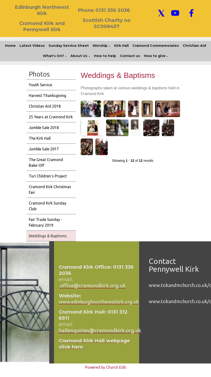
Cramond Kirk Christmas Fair (50, 190)
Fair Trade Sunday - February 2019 (45, 222)
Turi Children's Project (48, 176)
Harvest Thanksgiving (47, 95)
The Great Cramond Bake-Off (46, 162)
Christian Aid (194, 45)
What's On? (53, 56)
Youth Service (40, 85)
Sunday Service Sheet (69, 45)
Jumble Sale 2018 (44, 127)
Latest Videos (32, 45)
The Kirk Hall (40, 138)
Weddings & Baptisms (48, 236)
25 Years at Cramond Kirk (51, 117)
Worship (100, 45)
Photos (39, 74)
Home (10, 45)
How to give (155, 56)
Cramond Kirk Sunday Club (47, 206)
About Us (78, 56)
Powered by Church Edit (105, 367)
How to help (105, 56)
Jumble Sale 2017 (44, 149)
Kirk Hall (121, 45)
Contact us (130, 56)
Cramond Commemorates (155, 45)
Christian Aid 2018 (45, 106)
